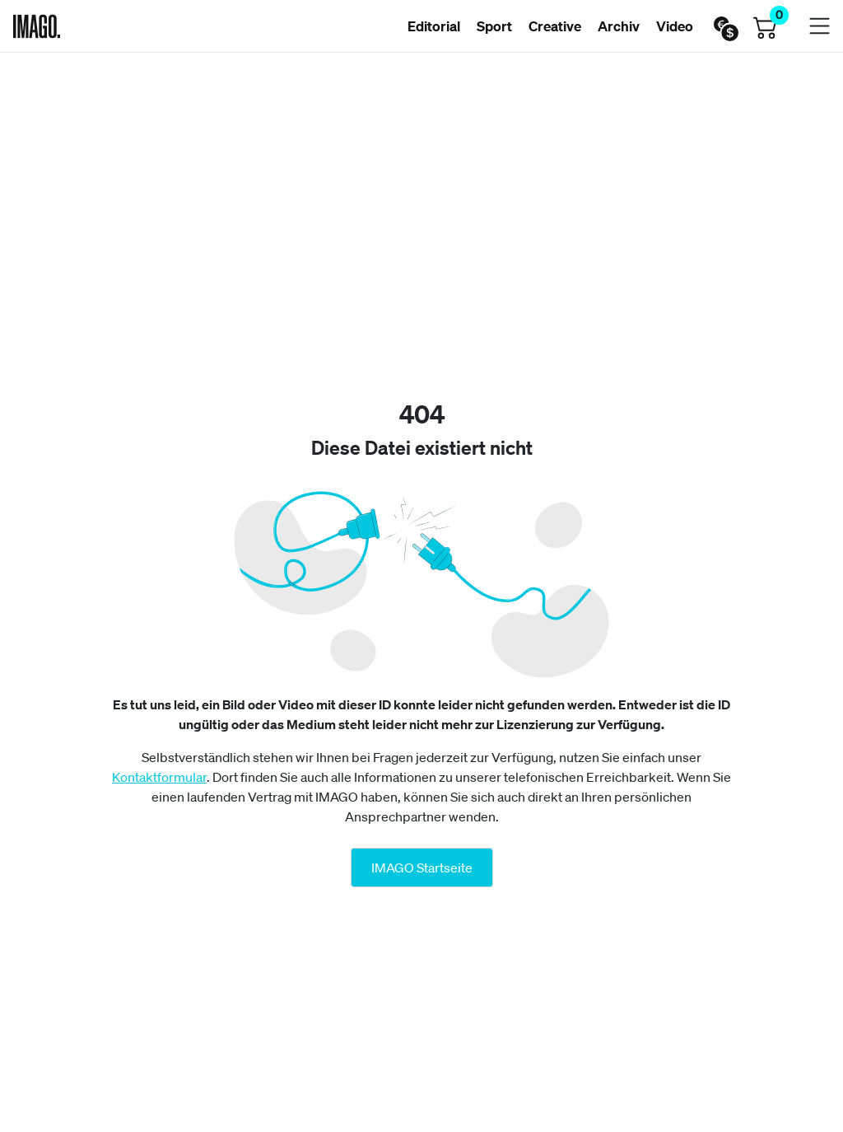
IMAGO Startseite (422, 867)
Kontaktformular (159, 777)
